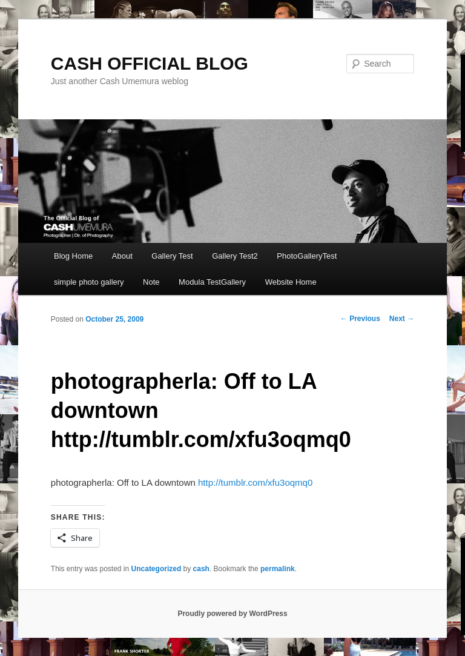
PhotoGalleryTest (307, 255)
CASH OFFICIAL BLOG (149, 63)
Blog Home (73, 255)
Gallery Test (172, 255)
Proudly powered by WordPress (232, 613)
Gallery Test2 (235, 255)
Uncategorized (156, 569)
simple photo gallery (89, 282)
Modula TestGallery (212, 282)
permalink (277, 569)
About (122, 255)
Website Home (291, 282)
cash (201, 569)
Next (401, 318)
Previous (360, 318)
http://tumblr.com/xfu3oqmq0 (255, 482)
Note (151, 282)
